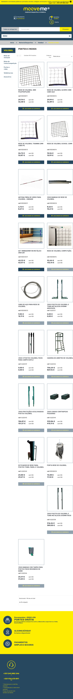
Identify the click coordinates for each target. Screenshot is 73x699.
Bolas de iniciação (7, 56)
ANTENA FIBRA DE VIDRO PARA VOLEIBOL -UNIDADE (29, 198)
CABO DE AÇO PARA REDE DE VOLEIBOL (29, 305)
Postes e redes (7, 68)
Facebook (70, 1)
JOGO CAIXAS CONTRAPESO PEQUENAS (57, 412)
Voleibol (8, 50)
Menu (5, 36)
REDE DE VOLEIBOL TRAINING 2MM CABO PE (30, 144)
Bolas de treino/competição (8, 62)
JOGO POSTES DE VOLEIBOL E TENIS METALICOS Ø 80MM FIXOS (59, 514)
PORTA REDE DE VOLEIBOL (57, 465)
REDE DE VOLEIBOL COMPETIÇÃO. (59, 251)
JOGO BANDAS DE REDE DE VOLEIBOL (57, 198)
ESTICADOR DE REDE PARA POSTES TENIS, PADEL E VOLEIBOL (31, 466)
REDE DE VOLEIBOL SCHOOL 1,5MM (59, 144)
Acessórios (7, 77)
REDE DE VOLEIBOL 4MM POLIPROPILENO (27, 91)
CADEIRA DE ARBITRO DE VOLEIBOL (60, 358)
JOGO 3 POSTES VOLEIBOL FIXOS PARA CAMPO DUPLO (30, 359)
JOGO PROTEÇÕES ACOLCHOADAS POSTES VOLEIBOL (31, 412)
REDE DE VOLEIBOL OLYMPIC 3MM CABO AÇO (59, 91)
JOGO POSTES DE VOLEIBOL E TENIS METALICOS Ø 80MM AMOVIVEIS (58, 306)
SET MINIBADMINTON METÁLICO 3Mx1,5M (29, 252)
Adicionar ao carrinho (32, 108)
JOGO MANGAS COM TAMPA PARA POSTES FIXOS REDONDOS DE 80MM (30, 569)
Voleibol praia (8, 73)
